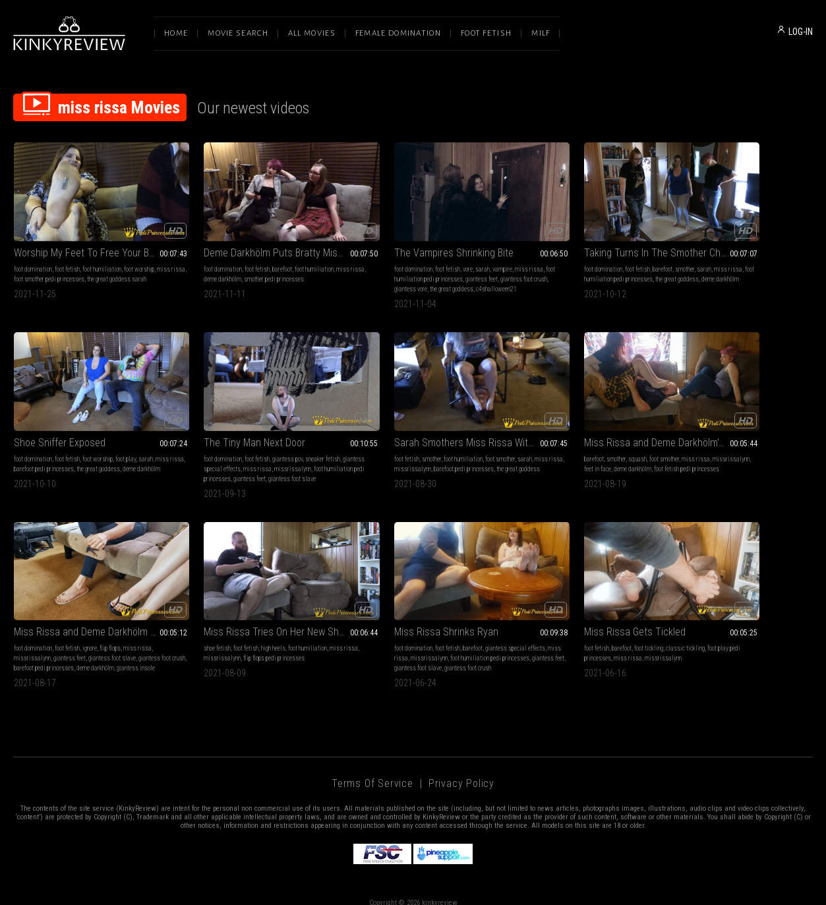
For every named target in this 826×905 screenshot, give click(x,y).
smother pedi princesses (263, 263)
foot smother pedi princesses (80, 263)
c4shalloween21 (359, 283)
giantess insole (521, 467)
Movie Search (238, 33)
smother (602, 253)
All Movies (312, 33)
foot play (775, 253)
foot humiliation (101, 253)
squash (392, 438)
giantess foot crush (362, 273)
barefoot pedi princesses (725, 263)
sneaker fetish (132, 438)
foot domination (33, 253)
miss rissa (28, 263)
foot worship (139, 253)
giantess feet (453, 263)
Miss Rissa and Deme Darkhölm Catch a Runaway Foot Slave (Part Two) (576, 421)
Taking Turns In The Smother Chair (575, 237)
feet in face (391, 448)
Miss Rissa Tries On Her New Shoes (738, 421)
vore (412, 253)
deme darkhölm (212, 263)
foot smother (282, 438)
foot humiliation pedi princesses (394, 263)
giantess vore (404, 273)
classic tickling (277, 622)
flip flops (597, 438)
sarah (427, 253)
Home (176, 33)
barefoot (255, 253)
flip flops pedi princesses (750, 448)
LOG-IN (800, 31)
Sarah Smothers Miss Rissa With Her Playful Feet (251, 421)
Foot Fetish (486, 33)
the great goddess (445, 273)
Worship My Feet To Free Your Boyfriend (88, 237)
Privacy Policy (461, 767)
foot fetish (67, 253)
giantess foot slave (600, 448)
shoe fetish (677, 438)
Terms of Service (372, 767)
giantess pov (97, 438)
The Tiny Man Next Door (64, 421)
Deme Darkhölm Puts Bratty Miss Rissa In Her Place (251, 237)
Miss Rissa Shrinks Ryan (66, 605)
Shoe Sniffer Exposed (709, 237)
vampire (447, 253)
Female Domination (398, 33)
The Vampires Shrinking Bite (398, 237)
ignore (577, 438)
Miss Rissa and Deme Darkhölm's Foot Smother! (413, 421)
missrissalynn (125, 448)
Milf (540, 33)
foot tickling (241, 622)
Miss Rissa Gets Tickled (227, 605)
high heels (733, 438)
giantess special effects (44, 448)
